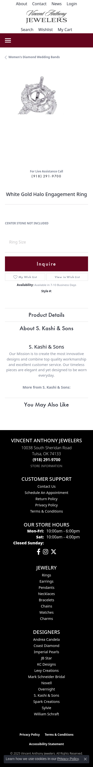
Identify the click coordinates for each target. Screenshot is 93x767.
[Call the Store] (47, 459)
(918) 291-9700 (46, 176)
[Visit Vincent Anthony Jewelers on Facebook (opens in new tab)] (38, 552)
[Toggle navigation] (8, 40)
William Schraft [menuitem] (46, 714)
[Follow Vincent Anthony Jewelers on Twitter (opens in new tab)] (54, 552)
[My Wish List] (45, 29)
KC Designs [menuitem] (46, 664)
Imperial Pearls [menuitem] (46, 651)
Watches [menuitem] (46, 612)
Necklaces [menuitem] (46, 593)
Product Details (46, 315)
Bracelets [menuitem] (46, 600)
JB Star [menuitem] (46, 658)
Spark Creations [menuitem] (46, 701)
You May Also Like (46, 404)
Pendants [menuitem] (47, 587)
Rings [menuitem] (46, 575)
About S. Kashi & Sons (46, 328)
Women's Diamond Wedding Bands (34, 57)
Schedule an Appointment (46, 492)
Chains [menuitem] (46, 606)
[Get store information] (46, 466)
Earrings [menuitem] (46, 581)
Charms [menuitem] (46, 618)
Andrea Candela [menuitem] (46, 639)
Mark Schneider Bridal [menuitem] (46, 676)
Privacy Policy (46, 505)
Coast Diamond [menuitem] (47, 645)
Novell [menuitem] (46, 683)
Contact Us (46, 486)
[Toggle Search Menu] (27, 29)
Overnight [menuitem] (46, 689)
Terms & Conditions (46, 511)
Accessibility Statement (46, 744)
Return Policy (46, 498)
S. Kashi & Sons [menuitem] (46, 695)
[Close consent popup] (85, 759)
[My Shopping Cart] (65, 29)
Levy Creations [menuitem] (46, 670)
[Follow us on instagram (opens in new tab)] (45, 552)
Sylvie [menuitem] (46, 707)
